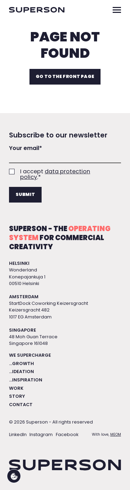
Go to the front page (65, 76)
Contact (21, 405)
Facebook (67, 434)
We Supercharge (30, 355)
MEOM (115, 434)
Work (16, 388)
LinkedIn (18, 434)
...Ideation (21, 371)
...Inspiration (25, 380)
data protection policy (55, 174)
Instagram (41, 434)
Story (17, 396)
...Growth (21, 363)
